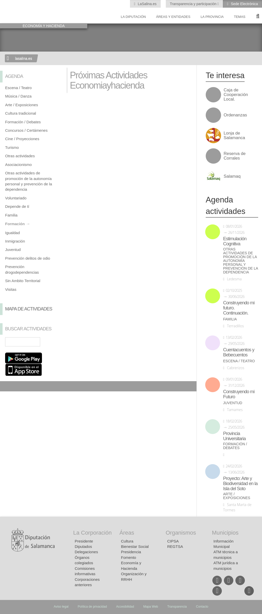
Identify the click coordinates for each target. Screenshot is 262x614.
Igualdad (12, 233)
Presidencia (131, 552)
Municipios (225, 532)
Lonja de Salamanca (234, 135)
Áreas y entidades (173, 17)
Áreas (126, 532)
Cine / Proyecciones (22, 139)
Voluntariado (15, 198)
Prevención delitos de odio (27, 258)
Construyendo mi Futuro (238, 394)
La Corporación (92, 532)
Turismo (12, 147)
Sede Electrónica (244, 4)
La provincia (212, 17)
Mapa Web (150, 606)
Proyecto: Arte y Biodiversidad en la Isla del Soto (240, 483)
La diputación (133, 17)
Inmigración (15, 241)
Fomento (128, 557)
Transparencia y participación (193, 4)
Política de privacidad (92, 606)
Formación (15, 224)
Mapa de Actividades (28, 308)
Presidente (84, 541)
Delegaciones (86, 552)
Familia (11, 215)
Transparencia (177, 606)
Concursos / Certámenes (26, 130)
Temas (239, 17)
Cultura (127, 541)
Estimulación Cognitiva (234, 241)
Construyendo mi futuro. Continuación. (238, 308)
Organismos (181, 532)
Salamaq (232, 176)
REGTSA (175, 546)
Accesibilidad (125, 606)
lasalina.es (23, 58)
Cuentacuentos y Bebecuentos (238, 352)
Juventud (13, 249)
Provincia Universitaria (234, 436)
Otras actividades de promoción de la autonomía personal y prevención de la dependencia (240, 260)
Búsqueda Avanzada (54, 341)
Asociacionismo (18, 164)
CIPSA (173, 541)
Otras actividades (20, 156)
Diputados (83, 546)
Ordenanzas (235, 115)
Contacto (202, 606)
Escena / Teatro (18, 88)
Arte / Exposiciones (21, 105)
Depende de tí (17, 206)
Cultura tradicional (20, 113)
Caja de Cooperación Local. (236, 95)
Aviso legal (61, 606)
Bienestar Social (135, 546)
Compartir (6, 386)
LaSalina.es (147, 4)
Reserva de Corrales (235, 156)
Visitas (10, 289)
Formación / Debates (23, 122)
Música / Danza (18, 96)
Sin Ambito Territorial (22, 281)
